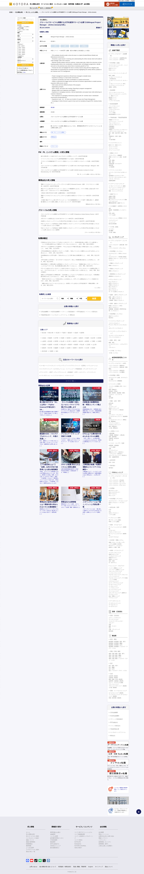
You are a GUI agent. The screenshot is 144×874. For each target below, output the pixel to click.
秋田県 (69, 338)
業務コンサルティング (116, 268)
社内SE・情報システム (116, 540)
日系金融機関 (44, 311)
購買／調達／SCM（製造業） (116, 679)
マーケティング (112, 406)
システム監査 (112, 447)
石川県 (69, 341)
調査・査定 (111, 162)
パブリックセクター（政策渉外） (117, 370)
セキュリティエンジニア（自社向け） (118, 455)
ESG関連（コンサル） (116, 251)
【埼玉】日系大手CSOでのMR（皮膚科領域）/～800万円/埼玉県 (58, 193)
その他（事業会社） (114, 428)
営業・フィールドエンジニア (118, 690)
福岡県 (82, 332)
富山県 (62, 341)
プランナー (111, 622)
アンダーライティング (90, 369)
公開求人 (20, 26)
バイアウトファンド (74, 365)
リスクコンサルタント (114, 323)
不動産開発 (111, 128)
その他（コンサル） (116, 350)
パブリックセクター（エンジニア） (117, 483)
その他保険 (111, 167)
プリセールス (112, 530)
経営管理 (112, 460)
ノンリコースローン (58, 375)
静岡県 (87, 341)
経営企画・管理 (114, 507)
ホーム (28, 832)
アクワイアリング (113, 220)
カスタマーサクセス (114, 537)
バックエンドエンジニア (115, 573)
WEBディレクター (113, 559)
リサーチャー (112, 347)
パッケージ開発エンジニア (115, 568)
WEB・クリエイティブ (116, 550)
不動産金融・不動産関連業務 (118, 117)
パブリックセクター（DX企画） (117, 480)
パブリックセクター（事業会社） (117, 365)
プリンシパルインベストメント (116, 92)
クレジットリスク (113, 146)
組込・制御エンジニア (114, 596)
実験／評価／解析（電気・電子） (117, 653)
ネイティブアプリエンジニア (116, 583)
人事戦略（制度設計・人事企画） (117, 435)
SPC (76, 372)
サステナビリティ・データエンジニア (118, 501)
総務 (110, 413)
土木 (110, 138)
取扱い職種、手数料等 (79, 866)
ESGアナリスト (113, 68)
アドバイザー (44, 372)
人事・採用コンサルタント (115, 298)
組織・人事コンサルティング (118, 294)
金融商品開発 (112, 180)
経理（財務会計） (113, 389)
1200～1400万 (21, 49)
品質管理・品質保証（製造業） (116, 681)
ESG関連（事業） (115, 375)
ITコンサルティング (116, 279)
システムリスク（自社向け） (116, 453)
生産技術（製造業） (114, 677)
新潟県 (50, 341)
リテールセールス (113, 201)
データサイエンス (115, 601)
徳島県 (44, 348)
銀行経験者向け (54, 847)
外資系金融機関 (55, 311)
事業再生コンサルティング (118, 274)
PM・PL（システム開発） (32, 12)
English (133, 0)
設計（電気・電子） (114, 665)
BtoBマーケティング (114, 408)
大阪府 (76, 332)
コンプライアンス (113, 450)
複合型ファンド (112, 97)
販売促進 (111, 631)
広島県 (88, 344)
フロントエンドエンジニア (115, 571)
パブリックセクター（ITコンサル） (117, 248)
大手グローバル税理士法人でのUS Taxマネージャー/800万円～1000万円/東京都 (62, 218)
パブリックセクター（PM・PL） (117, 481)
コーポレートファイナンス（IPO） (117, 83)
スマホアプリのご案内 (32, 849)
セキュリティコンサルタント (116, 328)
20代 (19, 29)
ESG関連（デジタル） (116, 498)
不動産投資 (78, 369)
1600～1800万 (21, 52)
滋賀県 (50, 344)
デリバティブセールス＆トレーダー (117, 177)
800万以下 (20, 44)
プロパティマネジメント (115, 124)
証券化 (84, 365)
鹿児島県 (44, 351)
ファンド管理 (112, 112)
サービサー (111, 229)
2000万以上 (20, 55)
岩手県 (56, 338)
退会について (109, 866)
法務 (110, 448)
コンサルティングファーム (59, 315)
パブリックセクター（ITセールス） (117, 485)
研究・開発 (113, 639)
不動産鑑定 (111, 126)
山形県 (75, 338)
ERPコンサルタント (114, 283)
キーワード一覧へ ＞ (71, 381)
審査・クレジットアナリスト (116, 191)
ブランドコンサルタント (115, 337)
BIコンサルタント (113, 286)
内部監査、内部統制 (114, 445)
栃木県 (93, 338)
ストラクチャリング (46, 369)
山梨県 (44, 341)
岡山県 (82, 344)
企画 (110, 411)
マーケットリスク (113, 148)
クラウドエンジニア (114, 581)
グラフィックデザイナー (115, 617)
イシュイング (112, 222)
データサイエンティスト (115, 603)
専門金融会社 (81, 311)
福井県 (75, 341)
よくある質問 (30, 847)
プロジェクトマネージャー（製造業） (118, 686)
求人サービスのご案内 (32, 836)
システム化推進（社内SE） (115, 544)
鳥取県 (70, 344)
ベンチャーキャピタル (114, 100)
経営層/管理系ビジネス (56, 838)
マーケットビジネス (116, 170)
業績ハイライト (103, 838)
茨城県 (87, 338)
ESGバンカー (112, 70)
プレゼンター (112, 111)
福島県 (81, 338)
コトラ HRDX (78, 840)
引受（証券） (112, 213)
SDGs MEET (78, 847)
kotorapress (77, 844)
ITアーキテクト (112, 288)
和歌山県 (63, 344)
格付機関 (111, 230)
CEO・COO (112, 462)
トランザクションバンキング (116, 189)
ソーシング (70, 369)
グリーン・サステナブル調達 (116, 682)
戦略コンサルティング (116, 263)
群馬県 (99, 338)
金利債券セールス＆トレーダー (116, 175)
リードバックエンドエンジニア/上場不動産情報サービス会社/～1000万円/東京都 (62, 158)
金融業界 (52, 834)
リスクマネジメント (116, 142)
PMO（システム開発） (114, 521)
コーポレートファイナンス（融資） (117, 186)
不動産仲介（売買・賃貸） (115, 136)
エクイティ (83, 372)
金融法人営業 (112, 196)
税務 (110, 396)
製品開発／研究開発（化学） (116, 645)
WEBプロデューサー (114, 554)
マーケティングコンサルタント (116, 335)
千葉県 (64, 332)
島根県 (76, 344)
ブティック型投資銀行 (68, 311)
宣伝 (110, 627)
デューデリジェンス (60, 372)
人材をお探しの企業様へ (124, 0)
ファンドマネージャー (114, 106)
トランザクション (45, 375)
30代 (23, 29)
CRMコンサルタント (114, 285)
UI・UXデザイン (113, 562)
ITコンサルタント (113, 281)
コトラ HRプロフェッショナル (83, 832)
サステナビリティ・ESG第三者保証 (117, 256)
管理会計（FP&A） (113, 391)
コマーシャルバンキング (117, 183)
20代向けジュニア (55, 845)
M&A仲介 (111, 317)
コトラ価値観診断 (79, 834)
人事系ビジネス (114, 431)
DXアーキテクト (113, 494)
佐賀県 (69, 348)
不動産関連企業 (45, 315)
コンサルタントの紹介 (32, 838)
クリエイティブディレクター (116, 621)
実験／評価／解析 (115, 651)
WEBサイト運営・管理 (114, 547)
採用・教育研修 (112, 436)
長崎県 (75, 348)
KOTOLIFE (77, 842)
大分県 (87, 348)
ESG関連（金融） (115, 63)
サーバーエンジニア (114, 591)
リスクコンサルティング (117, 321)
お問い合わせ (33, 866)
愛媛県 (56, 348)
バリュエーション (93, 365)
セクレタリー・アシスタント (116, 414)
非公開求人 (26, 26)
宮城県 (62, 338)
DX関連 (112, 488)
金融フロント (114, 194)
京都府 (44, 344)
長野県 (56, 341)
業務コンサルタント (114, 271)
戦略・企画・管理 (115, 401)
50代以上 (20, 31)
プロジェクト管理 (115, 517)
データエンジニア (113, 586)
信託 (110, 208)
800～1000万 (21, 45)
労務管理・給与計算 (114, 438)
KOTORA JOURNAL (80, 845)
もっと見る (97, 287)
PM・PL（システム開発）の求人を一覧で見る (88, 174)
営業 (110, 624)
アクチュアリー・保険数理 (115, 155)
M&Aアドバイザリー (114, 316)
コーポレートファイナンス (48, 365)
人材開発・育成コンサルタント (116, 300)
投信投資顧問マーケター (115, 114)
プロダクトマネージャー (115, 424)
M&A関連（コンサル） (116, 314)
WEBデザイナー (113, 557)
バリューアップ (62, 365)
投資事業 (112, 90)
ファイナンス (92, 372)
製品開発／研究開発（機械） (116, 643)
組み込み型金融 (112, 223)
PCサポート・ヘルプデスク (115, 545)
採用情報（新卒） (104, 844)
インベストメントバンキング (118, 73)
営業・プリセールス (116, 525)
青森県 (50, 338)
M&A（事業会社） (113, 426)
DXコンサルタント (113, 290)
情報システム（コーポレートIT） (117, 542)
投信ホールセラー (113, 107)
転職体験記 (29, 844)
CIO (110, 511)
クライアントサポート (114, 423)
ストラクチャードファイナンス (116, 85)
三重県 (93, 341)
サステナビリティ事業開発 (115, 381)
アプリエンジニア (113, 597)
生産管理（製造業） (114, 676)
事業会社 (53, 137)
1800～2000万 (21, 54)
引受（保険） (112, 160)
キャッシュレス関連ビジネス (118, 218)
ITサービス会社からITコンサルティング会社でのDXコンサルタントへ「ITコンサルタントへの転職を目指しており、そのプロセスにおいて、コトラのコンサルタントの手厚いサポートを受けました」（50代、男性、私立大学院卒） (70, 270)
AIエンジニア (112, 495)
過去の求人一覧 (30, 851)
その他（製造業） (113, 687)
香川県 (50, 348)
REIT (51, 372)
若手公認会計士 (54, 844)
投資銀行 (70, 372)
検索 (94, 298)
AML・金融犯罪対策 (114, 457)
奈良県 (56, 344)
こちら (24, 72)
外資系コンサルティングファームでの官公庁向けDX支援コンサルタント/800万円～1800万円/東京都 (67, 221)
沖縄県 (51, 351)
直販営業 (111, 165)
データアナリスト (113, 606)
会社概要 (101, 832)
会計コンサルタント (114, 307)
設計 (111, 663)
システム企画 (112, 514)
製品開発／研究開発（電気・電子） (117, 641)
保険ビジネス (114, 153)
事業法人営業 (112, 198)
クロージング (70, 375)
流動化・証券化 (112, 87)
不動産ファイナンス (114, 119)
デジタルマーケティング (115, 556)
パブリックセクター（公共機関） (117, 372)
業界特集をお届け (55, 832)
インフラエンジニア (114, 588)
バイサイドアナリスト (114, 109)
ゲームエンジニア (113, 594)
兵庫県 (99, 341)
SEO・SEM (112, 561)
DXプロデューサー (113, 490)
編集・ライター (112, 626)
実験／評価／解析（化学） (115, 657)
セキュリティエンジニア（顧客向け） (118, 592)
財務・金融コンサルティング (118, 303)
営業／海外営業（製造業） (115, 698)
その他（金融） (114, 227)
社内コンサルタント (114, 513)
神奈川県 (50, 332)
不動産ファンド (112, 99)
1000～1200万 (21, 47)
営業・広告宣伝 (114, 615)
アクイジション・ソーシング (116, 121)
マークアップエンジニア (115, 552)
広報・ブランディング (114, 629)
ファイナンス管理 (115, 384)
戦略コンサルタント (114, 265)
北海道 (44, 338)
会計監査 (111, 397)
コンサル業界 (54, 836)
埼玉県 (58, 332)
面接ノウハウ (30, 840)
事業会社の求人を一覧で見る (93, 204)
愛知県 (70, 332)
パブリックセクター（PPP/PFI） (117, 59)
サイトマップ (99, 866)
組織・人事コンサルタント (115, 297)
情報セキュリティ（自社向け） (116, 452)
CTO (110, 509)
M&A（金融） (112, 75)
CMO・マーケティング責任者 (116, 409)
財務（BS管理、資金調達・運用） (117, 393)
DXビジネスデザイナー (114, 492)
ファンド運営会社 (92, 311)
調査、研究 (111, 342)
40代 (27, 29)
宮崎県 (93, 348)
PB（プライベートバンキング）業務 (118, 199)
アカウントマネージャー (115, 532)
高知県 (62, 348)
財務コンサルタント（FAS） (116, 305)
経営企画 (111, 403)
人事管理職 (111, 433)
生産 (111, 673)
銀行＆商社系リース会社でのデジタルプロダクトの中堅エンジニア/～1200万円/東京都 (64, 156)
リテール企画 (112, 215)
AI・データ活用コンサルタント (116, 291)
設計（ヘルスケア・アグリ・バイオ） (118, 670)
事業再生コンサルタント (115, 276)
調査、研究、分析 (115, 340)
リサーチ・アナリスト (114, 179)
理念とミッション (104, 834)
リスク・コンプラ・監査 (117, 443)
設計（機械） (112, 667)
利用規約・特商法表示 (64, 866)
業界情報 (28, 845)
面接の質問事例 (30, 842)
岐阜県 (81, 341)
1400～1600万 (21, 51)
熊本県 (81, 348)
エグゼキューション (59, 369)
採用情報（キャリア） (105, 842)
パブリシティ (102, 840)
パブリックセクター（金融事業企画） (118, 58)
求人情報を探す (19, 12)
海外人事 (111, 440)
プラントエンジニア (114, 684)
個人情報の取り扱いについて (47, 866)
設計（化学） (112, 669)
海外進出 (112, 465)
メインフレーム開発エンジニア (116, 569)
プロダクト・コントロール (115, 394)
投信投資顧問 (114, 104)
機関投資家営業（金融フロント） (117, 203)
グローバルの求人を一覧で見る (92, 232)
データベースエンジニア (115, 584)
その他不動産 (112, 139)
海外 (57, 351)
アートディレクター (114, 619)
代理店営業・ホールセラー (115, 163)
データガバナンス (113, 604)
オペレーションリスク (114, 150)
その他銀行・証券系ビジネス (118, 206)
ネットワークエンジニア (115, 589)
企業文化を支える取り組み (106, 836)
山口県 (94, 344)
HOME (11, 12)
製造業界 (52, 842)
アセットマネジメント (114, 123)
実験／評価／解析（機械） (115, 655)
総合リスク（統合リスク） (115, 145)
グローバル (54, 146)
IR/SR (110, 405)
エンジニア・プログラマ (117, 565)
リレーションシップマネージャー (117, 187)
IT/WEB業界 (53, 840)
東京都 (52, 107)
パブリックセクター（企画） (118, 363)
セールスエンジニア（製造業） (116, 693)
